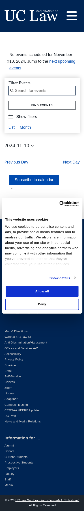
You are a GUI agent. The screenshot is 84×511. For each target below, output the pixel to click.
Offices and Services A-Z (21, 348)
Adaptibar (10, 399)
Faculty (9, 474)
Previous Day (16, 162)
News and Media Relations (22, 421)
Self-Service (12, 376)
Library (9, 393)
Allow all (42, 291)
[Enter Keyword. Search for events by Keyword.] (41, 90)
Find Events (42, 105)
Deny (42, 304)
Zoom (8, 387)
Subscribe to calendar (34, 180)
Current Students (16, 457)
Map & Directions (16, 331)
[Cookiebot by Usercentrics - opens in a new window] (60, 204)
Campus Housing (16, 404)
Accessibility (12, 354)
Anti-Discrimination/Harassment (25, 342)
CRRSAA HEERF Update (21, 410)
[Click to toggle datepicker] (19, 145)
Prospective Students (18, 462)
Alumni (9, 445)
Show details (60, 278)
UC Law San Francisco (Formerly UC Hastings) (47, 500)
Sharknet (10, 365)
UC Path (10, 416)
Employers (11, 468)
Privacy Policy (14, 359)
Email (8, 370)
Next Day (71, 162)
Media (8, 485)
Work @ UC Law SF (18, 337)
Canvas (9, 382)
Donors (9, 451)
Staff (7, 479)
